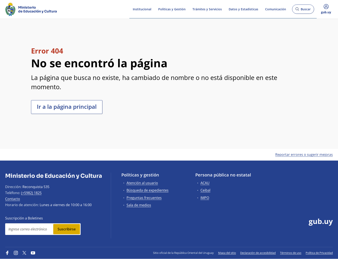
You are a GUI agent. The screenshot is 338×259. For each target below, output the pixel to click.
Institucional (142, 9)
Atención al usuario (142, 183)
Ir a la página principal (67, 106)
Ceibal (205, 190)
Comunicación (275, 9)
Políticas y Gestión (172, 9)
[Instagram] (16, 253)
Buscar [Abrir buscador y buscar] (303, 10)
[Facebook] (7, 253)
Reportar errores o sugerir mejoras (304, 154)
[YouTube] (33, 253)
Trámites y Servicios (207, 9)
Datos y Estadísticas (243, 9)
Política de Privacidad (319, 253)
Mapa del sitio (227, 253)
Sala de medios (139, 205)
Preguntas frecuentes (144, 197)
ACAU (205, 183)
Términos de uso (290, 253)
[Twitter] (24, 253)
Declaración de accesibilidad (258, 253)
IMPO (204, 197)
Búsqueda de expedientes (148, 190)
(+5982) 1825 (31, 192)
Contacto (12, 198)
